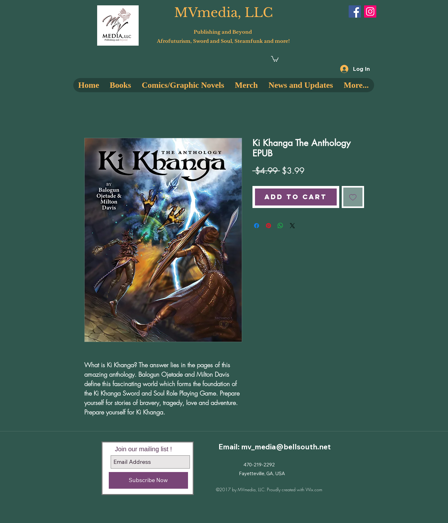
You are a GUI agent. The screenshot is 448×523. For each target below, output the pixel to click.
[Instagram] (370, 11)
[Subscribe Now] (148, 480)
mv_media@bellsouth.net (286, 446)
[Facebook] (355, 11)
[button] (275, 58)
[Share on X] (292, 225)
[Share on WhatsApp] (280, 225)
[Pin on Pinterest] (268, 225)
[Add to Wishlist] (353, 197)
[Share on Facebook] (256, 225)
